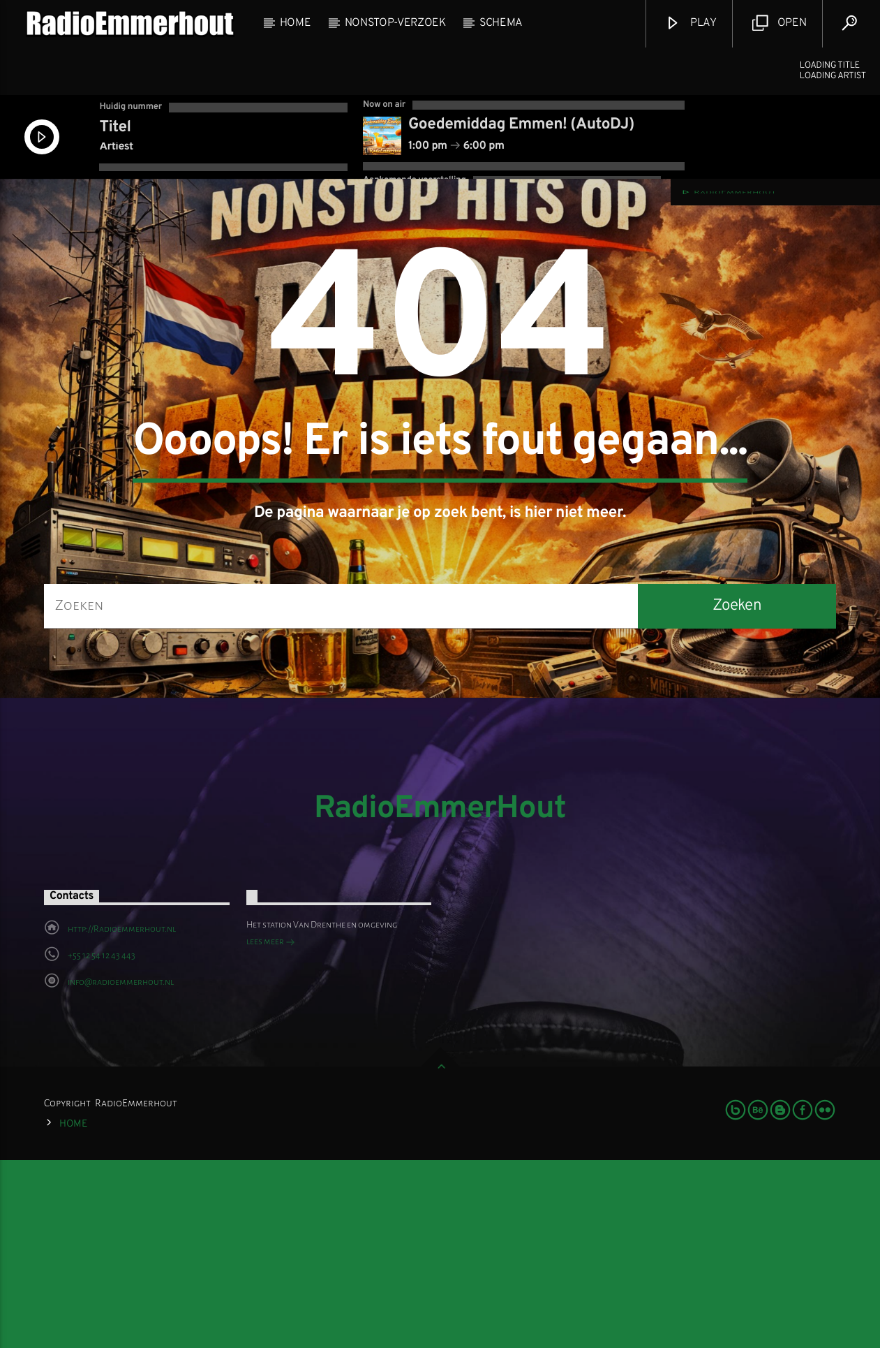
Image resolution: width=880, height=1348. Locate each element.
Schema (501, 23)
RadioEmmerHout (439, 998)
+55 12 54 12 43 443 (101, 1144)
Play (691, 23)
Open (779, 23)
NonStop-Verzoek (395, 23)
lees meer (270, 1131)
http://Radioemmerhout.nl (122, 1117)
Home (295, 23)
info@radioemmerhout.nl (121, 1170)
